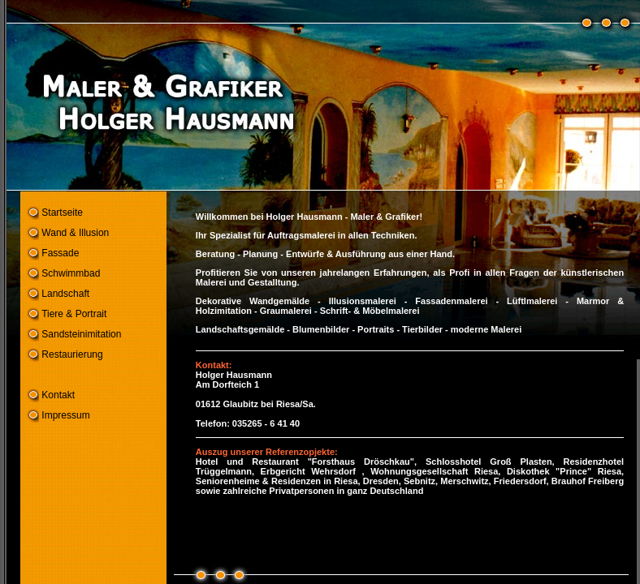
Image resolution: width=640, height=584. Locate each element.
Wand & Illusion (75, 232)
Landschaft (65, 293)
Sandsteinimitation (81, 334)
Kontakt (58, 395)
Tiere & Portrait (73, 314)
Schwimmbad (70, 273)
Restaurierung (71, 354)
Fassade (60, 253)
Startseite (62, 212)
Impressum (65, 415)
